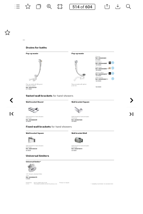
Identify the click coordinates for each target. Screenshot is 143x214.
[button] (17, 6)
